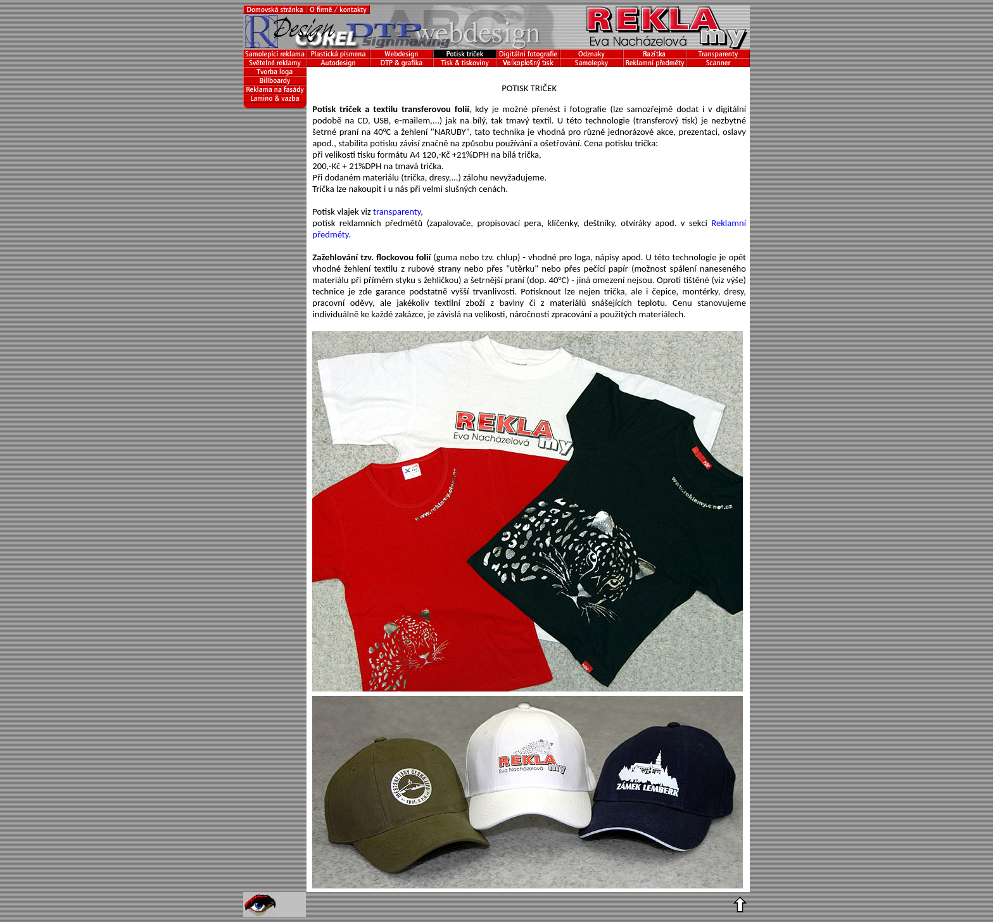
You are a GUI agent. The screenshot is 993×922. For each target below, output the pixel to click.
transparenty (397, 211)
